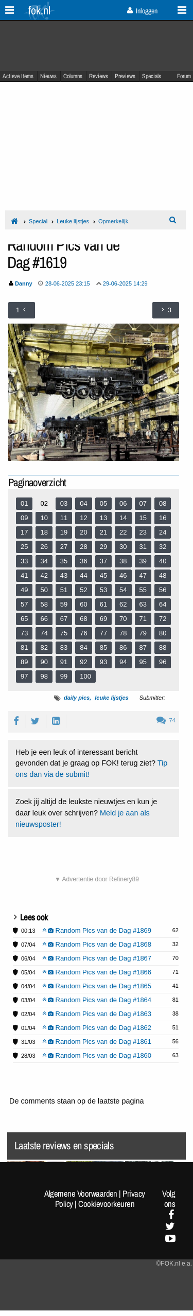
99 (63, 676)
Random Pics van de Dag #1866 (97, 972)
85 (103, 647)
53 (103, 590)
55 (143, 590)
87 (143, 647)
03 (63, 503)
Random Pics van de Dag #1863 (97, 1014)
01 (24, 503)
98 (43, 676)
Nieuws (48, 76)
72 (162, 619)
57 (24, 604)
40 (162, 561)
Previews (125, 76)
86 (123, 647)
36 (83, 561)
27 (63, 546)
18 (43, 532)
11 (63, 518)
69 (103, 619)
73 (24, 633)
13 (103, 518)
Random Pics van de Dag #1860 (97, 1055)
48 (162, 575)
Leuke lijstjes (73, 221)
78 (123, 633)
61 (103, 604)
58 (43, 604)
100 (85, 676)
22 (123, 532)
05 (103, 503)
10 (43, 518)
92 (83, 662)
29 (103, 546)
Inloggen (142, 10)
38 (123, 561)
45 (103, 575)
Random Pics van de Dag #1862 (97, 1028)
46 (123, 575)
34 (43, 561)
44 (83, 575)
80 (162, 633)
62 (123, 604)
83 (63, 647)
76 (83, 633)
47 (143, 575)
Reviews (98, 76)
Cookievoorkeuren (106, 1204)
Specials (151, 76)
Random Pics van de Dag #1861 (97, 1041)
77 (103, 633)
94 (123, 662)
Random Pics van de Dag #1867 (97, 958)
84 (83, 647)
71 (143, 619)
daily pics (77, 698)
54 (123, 590)
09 (24, 518)
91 (63, 662)
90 (43, 662)
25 (24, 546)
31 (143, 546)
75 (63, 633)
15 (143, 518)
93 (103, 662)
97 (24, 676)
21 (103, 532)
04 (83, 503)
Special (38, 221)
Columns (72, 76)
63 (143, 604)
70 (123, 619)
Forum (184, 76)
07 (143, 503)
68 (83, 619)
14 (123, 518)
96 (162, 662)
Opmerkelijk (113, 221)
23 (143, 532)
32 (162, 546)
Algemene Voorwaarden (80, 1193)
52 (83, 590)
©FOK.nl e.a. (174, 1263)
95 (143, 662)
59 (63, 604)
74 (43, 633)
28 (83, 546)
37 (103, 561)
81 (24, 647)
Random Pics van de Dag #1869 (97, 930)
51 (63, 590)
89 (24, 662)
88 (162, 647)
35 (63, 561)
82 (43, 647)
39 (143, 561)
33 (24, 561)
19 (63, 532)
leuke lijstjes (111, 698)
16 (162, 518)
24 (162, 532)
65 (24, 619)
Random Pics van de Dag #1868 (97, 944)
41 (24, 575)
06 (123, 503)
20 (83, 532)
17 (24, 532)
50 (43, 590)
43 (63, 575)
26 (43, 546)
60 (83, 604)
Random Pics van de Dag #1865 (97, 986)
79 (143, 633)
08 (162, 503)
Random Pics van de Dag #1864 (97, 1000)
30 (123, 546)
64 (162, 604)
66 (43, 619)
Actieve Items (18, 76)
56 (162, 590)
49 (24, 590)
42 (43, 575)
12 (83, 518)
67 (63, 619)
